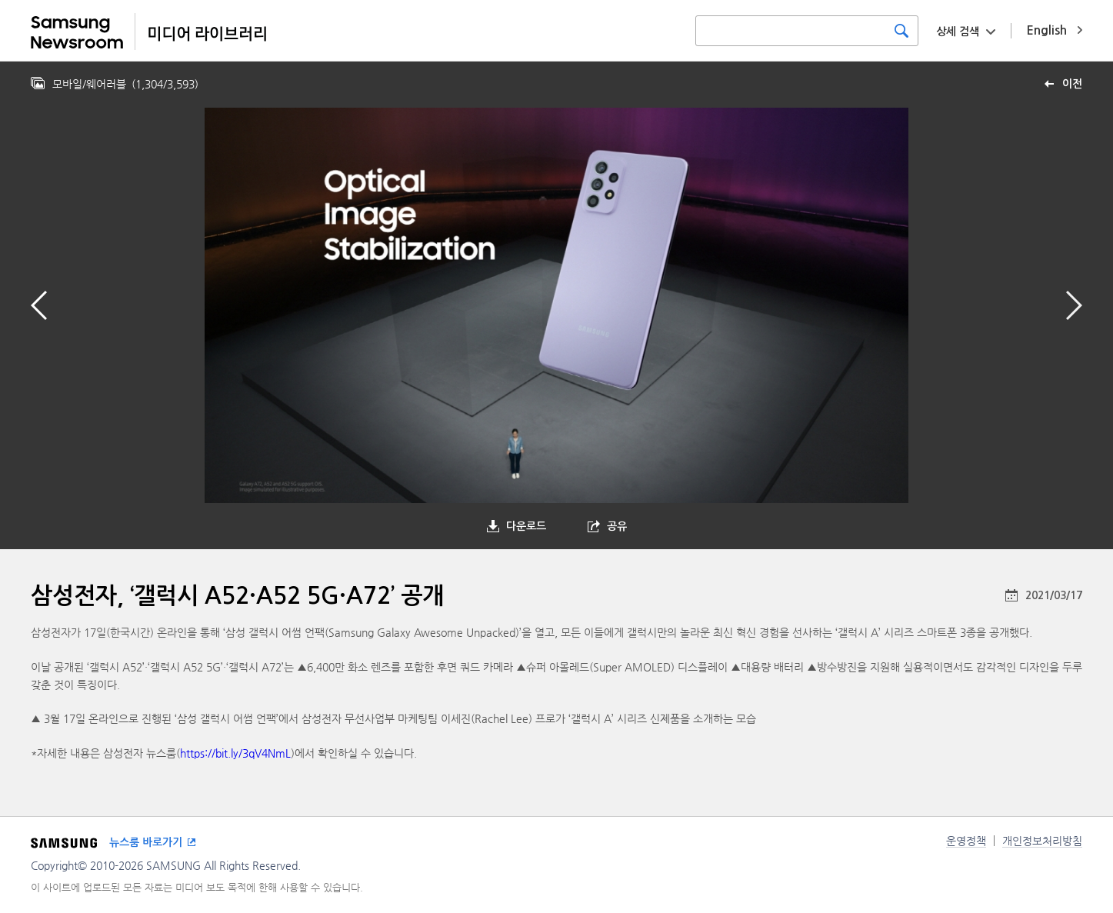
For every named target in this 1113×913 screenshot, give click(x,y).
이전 (1072, 83)
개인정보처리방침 (1042, 841)
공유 (617, 526)
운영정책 (966, 841)
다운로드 (526, 526)
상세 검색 (957, 31)
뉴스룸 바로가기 (145, 842)
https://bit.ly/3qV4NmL (235, 753)
